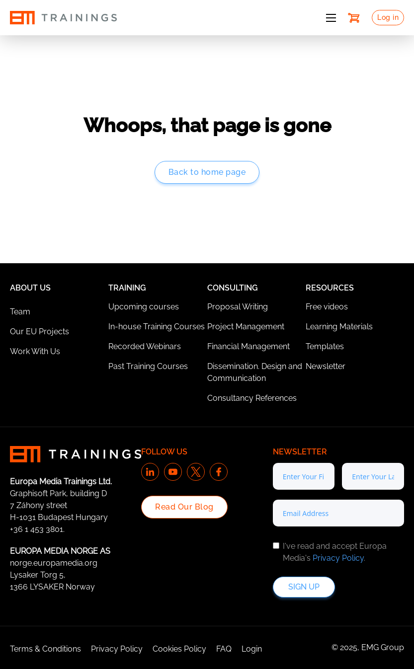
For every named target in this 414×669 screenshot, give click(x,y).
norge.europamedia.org (53, 563)
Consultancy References (252, 398)
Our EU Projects (39, 331)
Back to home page (207, 172)
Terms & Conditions (45, 649)
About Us (30, 288)
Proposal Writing (237, 306)
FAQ (224, 649)
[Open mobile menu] (331, 18)
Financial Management (248, 346)
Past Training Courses (148, 366)
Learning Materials (339, 326)
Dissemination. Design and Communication (254, 372)
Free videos (327, 306)
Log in (388, 17)
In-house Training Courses (156, 326)
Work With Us (35, 351)
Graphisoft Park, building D (58, 493)
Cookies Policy (179, 649)
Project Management (245, 326)
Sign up (304, 587)
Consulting (232, 288)
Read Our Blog (184, 507)
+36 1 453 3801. (37, 529)
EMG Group (382, 647)
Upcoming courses (143, 306)
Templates (325, 346)
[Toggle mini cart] (354, 18)
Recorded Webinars (144, 346)
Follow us (164, 451)
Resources (330, 288)
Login (252, 649)
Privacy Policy (338, 558)
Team (20, 311)
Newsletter (325, 366)
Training (127, 288)
